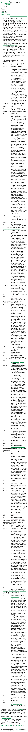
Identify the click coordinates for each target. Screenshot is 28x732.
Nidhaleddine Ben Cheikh (17, 595)
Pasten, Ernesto (20, 20)
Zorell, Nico (7, 24)
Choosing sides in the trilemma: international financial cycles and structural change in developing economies (14, 48)
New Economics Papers (7, 3)
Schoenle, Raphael (7, 21)
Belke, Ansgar (6, 45)
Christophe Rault (11, 56)
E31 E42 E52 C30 (15, 352)
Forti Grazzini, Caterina (19, 40)
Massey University (5, 14)
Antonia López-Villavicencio (18, 304)
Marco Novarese (16, 719)
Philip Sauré (12, 37)
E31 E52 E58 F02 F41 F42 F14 (19, 294)
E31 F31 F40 (14, 700)
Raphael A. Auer (13, 36)
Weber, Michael (17, 21)
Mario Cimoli (19, 49)
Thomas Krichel (17, 729)
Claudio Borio (10, 28)
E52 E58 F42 (14, 514)
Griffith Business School (6, 725)
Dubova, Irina (13, 45)
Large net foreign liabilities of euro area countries (15, 23)
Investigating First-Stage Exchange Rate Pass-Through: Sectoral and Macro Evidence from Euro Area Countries (14, 54)
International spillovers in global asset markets (14, 43)
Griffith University (18, 725)
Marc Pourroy (13, 33)
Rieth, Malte (6, 42)
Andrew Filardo (18, 28)
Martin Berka (4, 12)
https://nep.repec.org (7, 718)
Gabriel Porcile (15, 50)
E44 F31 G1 (14, 480)
